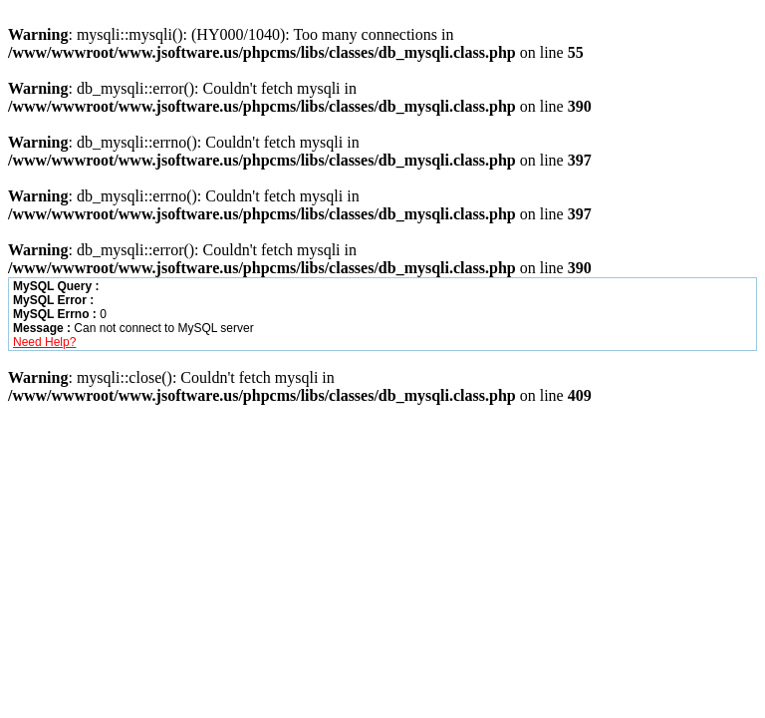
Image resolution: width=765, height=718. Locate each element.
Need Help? (44, 342)
